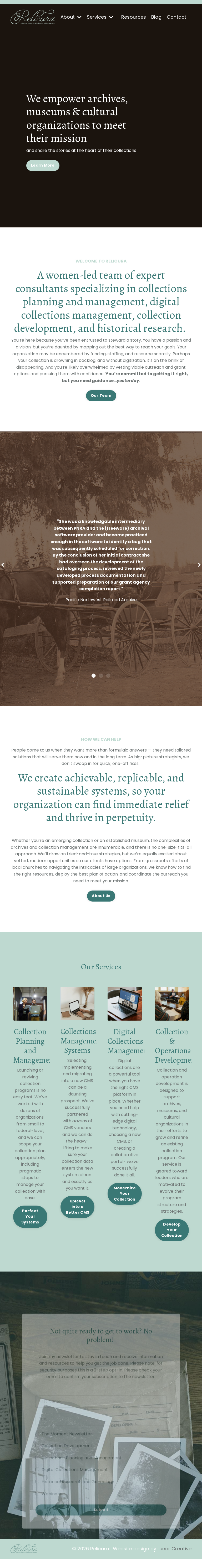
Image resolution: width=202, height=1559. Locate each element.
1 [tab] (93, 675)
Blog (156, 17)
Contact (176, 17)
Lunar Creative (174, 1548)
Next (199, 564)
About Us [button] (101, 895)
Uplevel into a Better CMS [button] (77, 1206)
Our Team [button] (101, 395)
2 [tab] (101, 675)
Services (100, 17)
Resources (133, 17)
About (71, 17)
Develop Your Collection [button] (172, 1230)
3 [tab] (108, 675)
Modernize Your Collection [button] (125, 1193)
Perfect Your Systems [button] (30, 1216)
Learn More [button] (43, 165)
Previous (2, 564)
